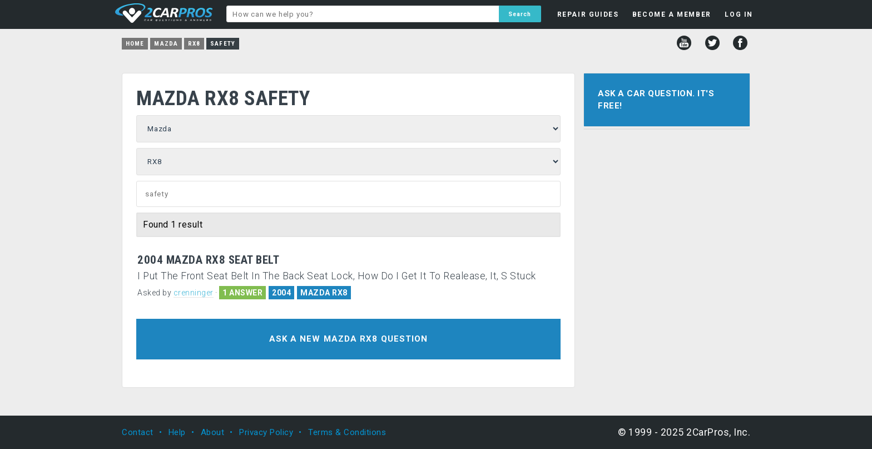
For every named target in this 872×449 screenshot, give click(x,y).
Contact (137, 432)
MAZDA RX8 (324, 292)
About (213, 432)
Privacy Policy (266, 432)
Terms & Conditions (347, 432)
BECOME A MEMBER (671, 14)
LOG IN (739, 14)
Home (135, 43)
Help (177, 432)
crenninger (194, 292)
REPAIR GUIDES (588, 14)
